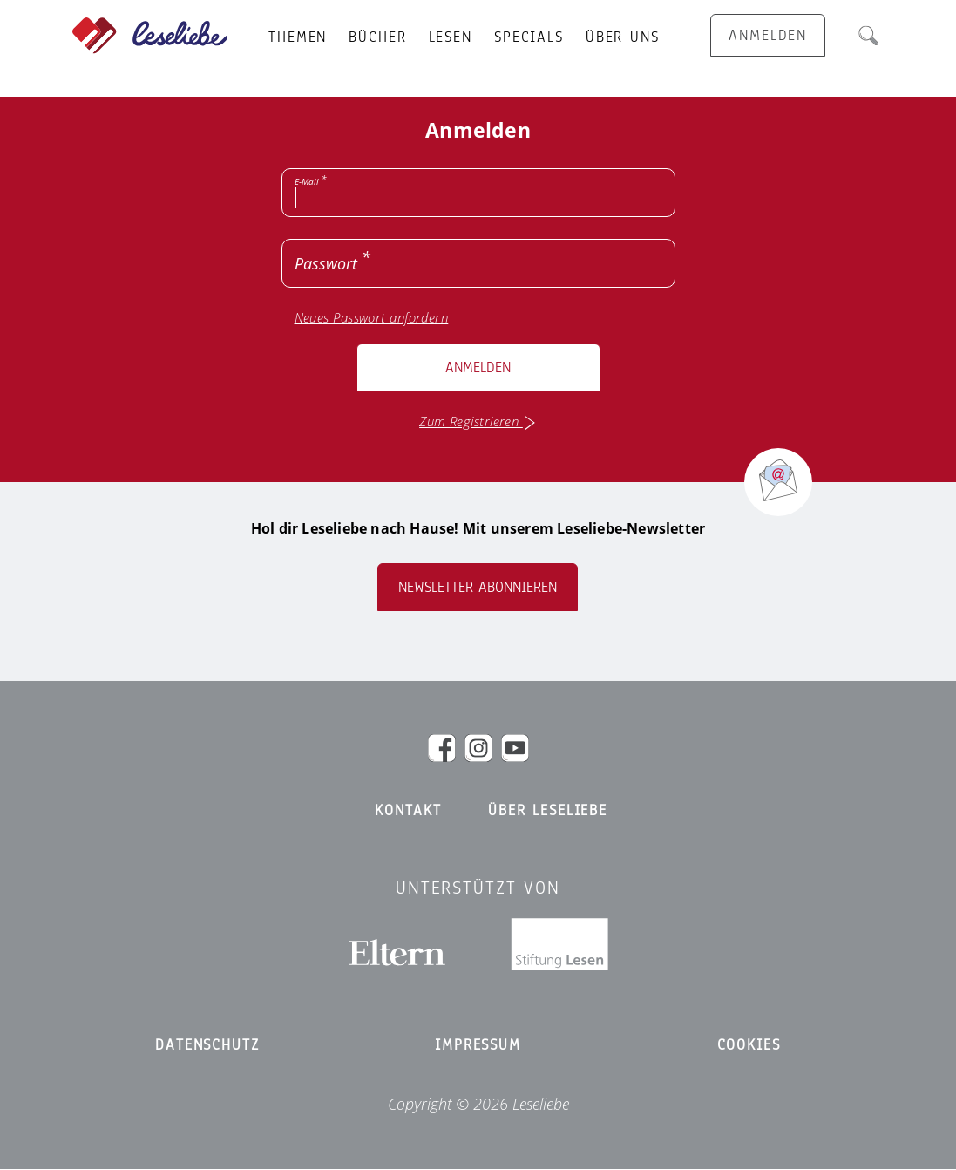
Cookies (749, 1045)
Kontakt (408, 810)
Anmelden (478, 367)
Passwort (326, 263)
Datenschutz (207, 1045)
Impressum (478, 1045)
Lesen (450, 37)
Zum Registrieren (478, 421)
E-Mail (307, 181)
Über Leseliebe (547, 810)
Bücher (377, 37)
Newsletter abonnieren (477, 587)
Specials (529, 37)
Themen (297, 37)
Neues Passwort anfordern (372, 318)
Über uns (623, 37)
